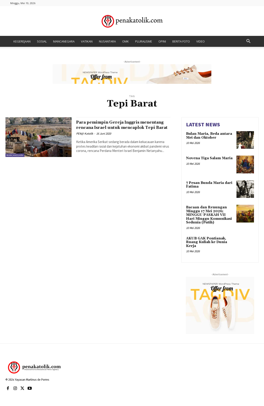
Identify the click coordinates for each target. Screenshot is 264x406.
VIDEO (200, 41)
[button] (248, 42)
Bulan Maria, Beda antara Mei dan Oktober (209, 136)
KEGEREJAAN (22, 41)
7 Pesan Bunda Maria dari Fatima (209, 185)
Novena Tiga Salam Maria (209, 158)
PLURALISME (143, 41)
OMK (125, 41)
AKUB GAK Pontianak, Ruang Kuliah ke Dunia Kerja (206, 242)
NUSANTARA (107, 41)
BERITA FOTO (181, 41)
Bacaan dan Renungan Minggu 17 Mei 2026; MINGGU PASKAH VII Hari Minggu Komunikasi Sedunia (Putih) (209, 215)
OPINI (162, 41)
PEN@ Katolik (84, 139)
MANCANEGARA (64, 41)
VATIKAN (87, 41)
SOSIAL (42, 41)
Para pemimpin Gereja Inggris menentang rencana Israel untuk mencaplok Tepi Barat (117, 127)
